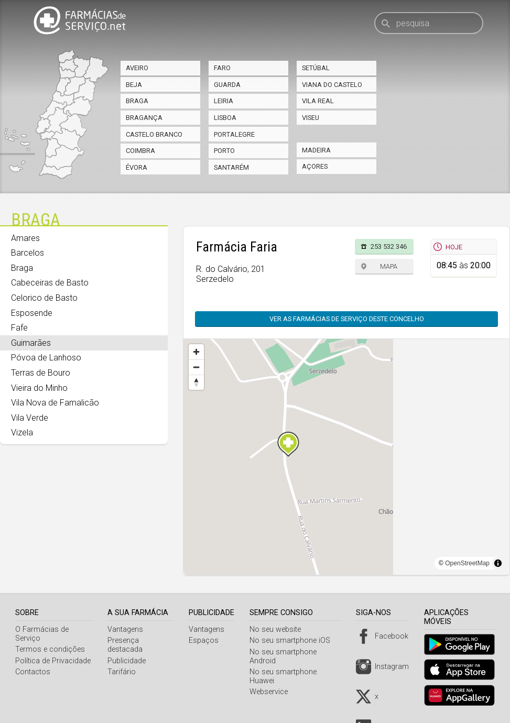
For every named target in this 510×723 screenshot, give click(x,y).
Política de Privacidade (53, 660)
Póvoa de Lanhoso (46, 358)
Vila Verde (29, 418)
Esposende (31, 313)
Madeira (316, 150)
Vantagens (127, 629)
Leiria (223, 101)
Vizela (22, 432)
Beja (134, 85)
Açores (315, 166)
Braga (137, 101)
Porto (224, 151)
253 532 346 (389, 246)
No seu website (278, 629)
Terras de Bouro (40, 373)
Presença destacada (127, 645)
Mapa (388, 266)
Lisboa (225, 118)
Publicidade (129, 660)
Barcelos (27, 253)
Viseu (310, 118)
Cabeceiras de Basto (50, 283)
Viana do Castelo (332, 85)
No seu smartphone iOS (293, 640)
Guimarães (31, 343)
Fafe (19, 328)
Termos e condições (50, 649)
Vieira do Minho (39, 388)
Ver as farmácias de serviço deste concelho (346, 319)
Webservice (272, 691)
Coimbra (140, 151)
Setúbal (316, 68)
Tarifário (124, 671)
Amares (25, 238)
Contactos (32, 671)
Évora (136, 167)
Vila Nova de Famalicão (55, 403)
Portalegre (234, 134)
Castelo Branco (154, 134)
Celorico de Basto (44, 298)
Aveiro (137, 68)
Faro (222, 68)
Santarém (231, 167)
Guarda (227, 85)
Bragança (144, 118)
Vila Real (318, 101)
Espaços (207, 640)
